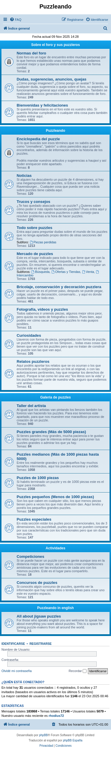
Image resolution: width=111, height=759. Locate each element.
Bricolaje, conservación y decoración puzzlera (59, 287)
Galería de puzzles (55, 397)
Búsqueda (40, 271)
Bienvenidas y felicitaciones (42, 105)
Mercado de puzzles (35, 254)
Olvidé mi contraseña (16, 671)
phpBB (43, 735)
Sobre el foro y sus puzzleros (55, 45)
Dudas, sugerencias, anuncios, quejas (51, 79)
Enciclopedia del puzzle (38, 139)
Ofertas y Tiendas (65, 271)
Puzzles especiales (34, 519)
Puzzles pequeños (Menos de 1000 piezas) (55, 497)
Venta (88, 271)
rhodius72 (56, 715)
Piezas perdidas (43, 242)
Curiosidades (29, 335)
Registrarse (41, 643)
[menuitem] (15, 19)
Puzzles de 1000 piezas (38, 478)
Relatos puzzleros (33, 361)
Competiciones (30, 556)
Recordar (77, 671)
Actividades (55, 548)
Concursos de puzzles (37, 582)
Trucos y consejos (33, 201)
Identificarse (13, 643)
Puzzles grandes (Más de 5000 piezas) (51, 432)
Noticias (24, 175)
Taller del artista (31, 406)
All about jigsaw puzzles (39, 616)
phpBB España (72, 740)
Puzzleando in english (55, 608)
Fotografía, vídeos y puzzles (42, 309)
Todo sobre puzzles (34, 227)
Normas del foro (31, 53)
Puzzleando (55, 131)
